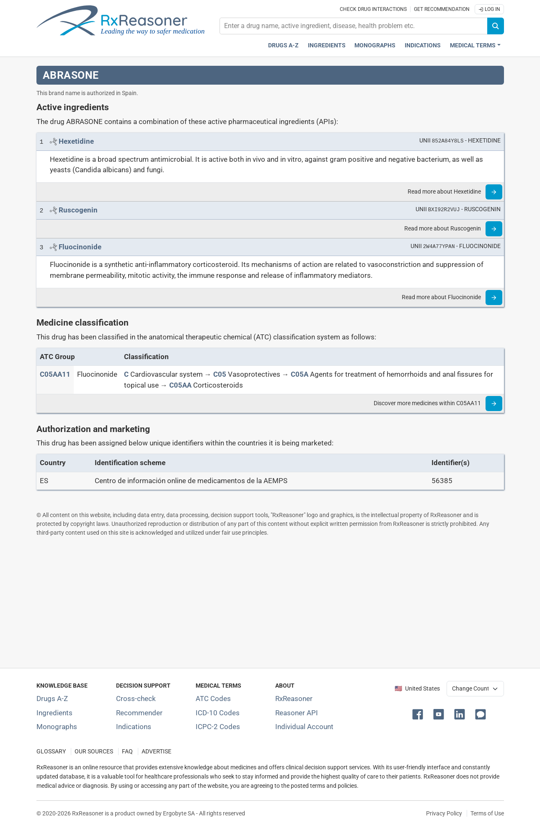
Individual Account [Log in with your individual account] (304, 726)
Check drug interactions (373, 9)
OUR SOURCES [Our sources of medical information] (94, 751)
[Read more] (494, 191)
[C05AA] (180, 385)
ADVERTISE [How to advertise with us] (156, 751)
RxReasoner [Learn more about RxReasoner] (294, 698)
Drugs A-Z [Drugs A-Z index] (283, 45)
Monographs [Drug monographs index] (374, 45)
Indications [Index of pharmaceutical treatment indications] (133, 726)
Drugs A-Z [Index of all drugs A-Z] (52, 698)
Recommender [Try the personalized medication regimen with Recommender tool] (139, 713)
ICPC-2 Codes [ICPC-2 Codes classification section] (218, 726)
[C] (126, 374)
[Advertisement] (270, 602)
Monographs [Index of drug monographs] (56, 726)
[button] (419, 713)
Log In (489, 9)
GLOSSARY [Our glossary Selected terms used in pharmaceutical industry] (51, 751)
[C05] (219, 374)
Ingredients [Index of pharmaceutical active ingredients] (54, 713)
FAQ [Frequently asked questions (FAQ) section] (127, 751)
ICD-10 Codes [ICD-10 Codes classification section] (218, 713)
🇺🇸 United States (417, 688)
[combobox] (354, 26)
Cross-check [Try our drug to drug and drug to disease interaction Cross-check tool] (136, 698)
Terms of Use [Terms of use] (487, 813)
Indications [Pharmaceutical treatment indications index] (423, 45)
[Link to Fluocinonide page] (80, 247)
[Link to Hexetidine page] (76, 141)
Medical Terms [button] (473, 45)
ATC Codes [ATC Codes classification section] (213, 698)
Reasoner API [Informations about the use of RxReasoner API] (296, 713)
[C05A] (299, 374)
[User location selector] (475, 688)
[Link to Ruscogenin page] (78, 210)
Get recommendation (442, 9)
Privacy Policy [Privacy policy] (444, 813)
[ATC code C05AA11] (55, 374)
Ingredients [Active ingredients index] (327, 45)
